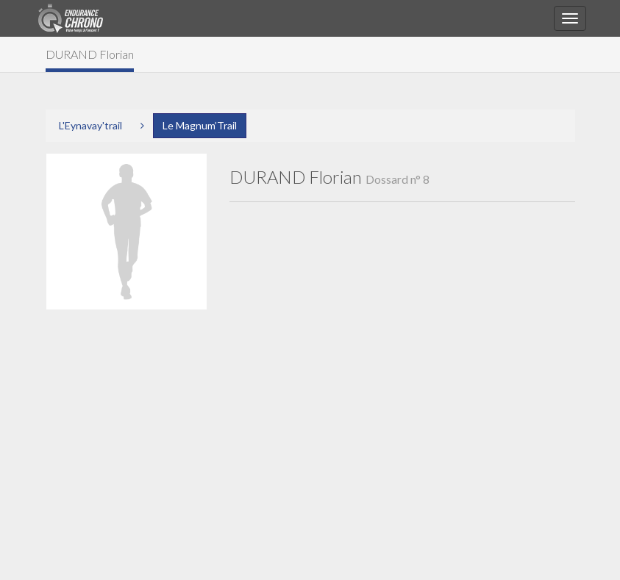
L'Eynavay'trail (90, 125)
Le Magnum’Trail (200, 125)
